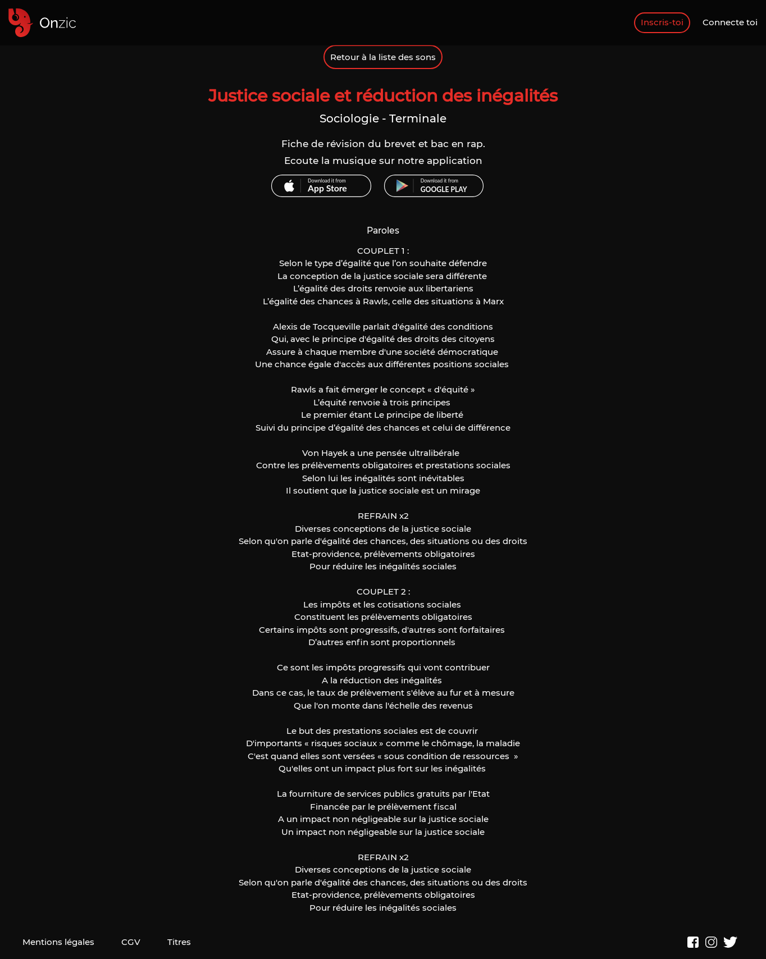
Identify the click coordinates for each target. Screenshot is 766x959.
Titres (179, 942)
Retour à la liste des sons (383, 57)
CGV (130, 942)
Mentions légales (58, 942)
